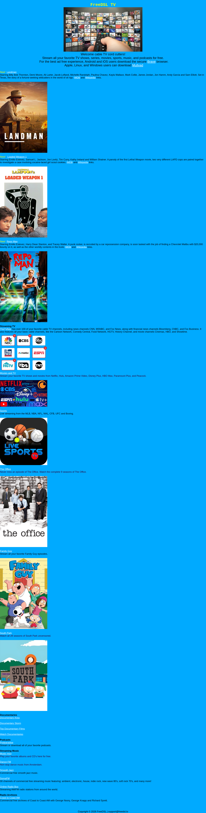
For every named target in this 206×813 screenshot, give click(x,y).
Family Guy (6, 551)
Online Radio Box (9, 786)
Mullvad (137, 65)
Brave (151, 61)
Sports (3, 411)
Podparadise (6, 742)
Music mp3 (5, 753)
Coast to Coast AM (10, 797)
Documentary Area (10, 717)
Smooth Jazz (7, 770)
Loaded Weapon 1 (17, 157)
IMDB (77, 77)
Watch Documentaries (11, 734)
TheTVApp (5, 329)
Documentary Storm (10, 723)
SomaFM (5, 778)
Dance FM (5, 762)
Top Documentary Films (12, 728)
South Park (6, 633)
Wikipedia (90, 77)
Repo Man (12, 241)
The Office (5, 469)
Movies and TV (8, 373)
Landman (12, 72)
